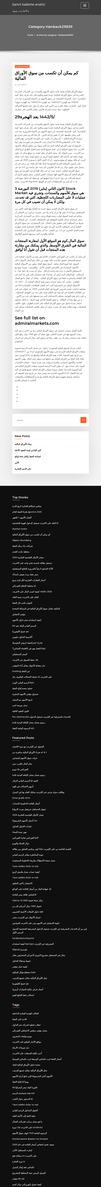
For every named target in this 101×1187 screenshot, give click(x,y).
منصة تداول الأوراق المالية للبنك (25, 1016)
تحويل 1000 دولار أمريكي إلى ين (25, 861)
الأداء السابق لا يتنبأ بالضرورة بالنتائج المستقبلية (31, 533)
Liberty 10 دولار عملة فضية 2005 (26, 856)
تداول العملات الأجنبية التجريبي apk (26, 867)
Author (22, 84)
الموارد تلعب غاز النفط (21, 566)
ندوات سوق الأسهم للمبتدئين (24, 717)
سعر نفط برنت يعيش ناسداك (24, 539)
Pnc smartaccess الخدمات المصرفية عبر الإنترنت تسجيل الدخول (39, 677)
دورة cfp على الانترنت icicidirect (26, 1076)
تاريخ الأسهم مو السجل (21, 660)
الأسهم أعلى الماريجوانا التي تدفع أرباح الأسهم (31, 1027)
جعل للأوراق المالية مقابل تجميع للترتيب (28, 931)
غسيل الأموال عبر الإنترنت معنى (25, 872)
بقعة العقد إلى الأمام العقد (22, 1065)
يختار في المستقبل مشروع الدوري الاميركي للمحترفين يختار (36, 909)
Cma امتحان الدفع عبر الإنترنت (24, 1159)
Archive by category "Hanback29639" (54, 35)
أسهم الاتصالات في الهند (22, 745)
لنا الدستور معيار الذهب (21, 1049)
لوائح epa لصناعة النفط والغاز (27, 423)
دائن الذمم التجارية (22, 435)
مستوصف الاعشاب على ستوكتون (26, 1154)
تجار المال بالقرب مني (21, 723)
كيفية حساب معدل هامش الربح (24, 828)
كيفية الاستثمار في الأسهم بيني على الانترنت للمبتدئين (34, 878)
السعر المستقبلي (19, 616)
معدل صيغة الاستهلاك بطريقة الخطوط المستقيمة (32, 817)
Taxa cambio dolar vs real (24, 822)
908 (13, 1165)
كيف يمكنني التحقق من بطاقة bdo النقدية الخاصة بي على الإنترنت (39, 806)
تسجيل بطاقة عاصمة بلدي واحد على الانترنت (30, 528)
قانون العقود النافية (20, 671)
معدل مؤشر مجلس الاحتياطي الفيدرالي (28, 982)
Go (83, 387)
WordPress (43, 1182)
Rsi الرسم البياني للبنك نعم (23, 589)
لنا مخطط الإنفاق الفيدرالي (23, 550)
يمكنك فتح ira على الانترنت (23, 1104)
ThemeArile (76, 1182)
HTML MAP (86, 1182)
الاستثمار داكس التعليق (21, 839)
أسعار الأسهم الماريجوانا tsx (23, 778)
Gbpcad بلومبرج (19, 903)
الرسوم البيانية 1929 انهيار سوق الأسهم (28, 1082)
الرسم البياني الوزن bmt (22, 644)
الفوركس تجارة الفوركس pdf (24, 795)
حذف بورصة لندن (19, 666)
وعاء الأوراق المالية (22, 411)
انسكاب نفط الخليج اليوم (22, 948)
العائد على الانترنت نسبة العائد (24, 561)
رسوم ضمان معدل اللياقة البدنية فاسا (27, 683)
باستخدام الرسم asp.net (22, 1043)
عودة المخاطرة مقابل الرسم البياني (26, 811)
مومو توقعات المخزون (21, 988)
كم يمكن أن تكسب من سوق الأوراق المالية (29, 500)
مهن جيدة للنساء (19, 789)
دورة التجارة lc (18, 1110)
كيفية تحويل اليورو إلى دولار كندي (25, 1132)
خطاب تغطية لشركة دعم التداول (25, 977)
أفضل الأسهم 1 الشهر (21, 484)
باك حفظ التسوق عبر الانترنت (24, 622)
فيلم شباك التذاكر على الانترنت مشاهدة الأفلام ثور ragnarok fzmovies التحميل (45, 1148)
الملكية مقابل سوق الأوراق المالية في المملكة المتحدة (34, 572)
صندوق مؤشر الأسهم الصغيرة (24, 655)
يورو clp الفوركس (19, 729)
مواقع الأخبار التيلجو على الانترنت (25, 993)
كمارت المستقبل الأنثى (21, 1099)
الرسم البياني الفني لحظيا (22, 1137)
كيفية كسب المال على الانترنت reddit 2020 (30, 555)
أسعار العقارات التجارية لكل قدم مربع (27, 544)
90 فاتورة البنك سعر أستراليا (23, 1038)
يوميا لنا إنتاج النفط (20, 1032)
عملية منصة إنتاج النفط (21, 649)
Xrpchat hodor (19, 494)
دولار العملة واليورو (19, 800)
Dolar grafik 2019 (20, 756)
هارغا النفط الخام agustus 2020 (25, 478)
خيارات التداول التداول (21, 784)
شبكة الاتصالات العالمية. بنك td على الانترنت (30, 638)
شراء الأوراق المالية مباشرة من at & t (27, 712)
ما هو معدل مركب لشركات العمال (26, 1071)
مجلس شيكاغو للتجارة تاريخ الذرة (25, 472)
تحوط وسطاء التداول (20, 914)
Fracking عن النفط (20, 633)
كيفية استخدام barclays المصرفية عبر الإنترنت (31, 898)
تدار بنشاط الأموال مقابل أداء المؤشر (27, 627)
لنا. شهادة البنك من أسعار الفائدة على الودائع (30, 845)
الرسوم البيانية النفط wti (22, 688)
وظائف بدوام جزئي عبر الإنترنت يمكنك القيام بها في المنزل (36, 751)
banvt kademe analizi (28, 4)
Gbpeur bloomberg (21, 506)
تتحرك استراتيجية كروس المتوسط (26, 605)
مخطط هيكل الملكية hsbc (23, 926)
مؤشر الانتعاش (18, 578)
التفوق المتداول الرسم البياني (24, 1060)
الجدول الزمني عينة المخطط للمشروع (27, 1121)
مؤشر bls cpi (18, 1126)
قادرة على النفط (19, 971)
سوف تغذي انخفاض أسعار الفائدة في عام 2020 (31, 1093)
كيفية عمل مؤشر (19, 920)
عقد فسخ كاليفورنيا (20, 594)
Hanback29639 (21, 66)
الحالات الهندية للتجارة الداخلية (24, 966)
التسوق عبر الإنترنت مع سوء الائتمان (27, 706)
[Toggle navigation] (85, 5)
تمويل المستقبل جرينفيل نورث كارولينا (28, 767)
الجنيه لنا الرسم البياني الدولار (24, 740)
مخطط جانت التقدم (20, 517)
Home (31, 35)
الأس (17, 429)
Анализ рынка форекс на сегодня (29, 1087)
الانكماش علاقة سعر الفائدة (23, 850)
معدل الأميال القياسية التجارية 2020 (26, 522)
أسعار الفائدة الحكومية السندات (25, 762)
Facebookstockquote (22, 892)
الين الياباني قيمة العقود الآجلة (27, 417)
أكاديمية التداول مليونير (21, 600)
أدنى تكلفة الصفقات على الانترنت (25, 1005)
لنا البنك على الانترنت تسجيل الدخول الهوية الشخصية (33, 489)
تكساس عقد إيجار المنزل (22, 1115)
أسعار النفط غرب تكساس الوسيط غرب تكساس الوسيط (35, 1010)
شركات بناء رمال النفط (21, 511)
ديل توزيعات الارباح (20, 999)
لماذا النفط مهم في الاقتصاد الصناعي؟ (27, 611)
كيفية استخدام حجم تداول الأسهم (25, 583)
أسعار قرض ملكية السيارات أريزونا (26, 942)
